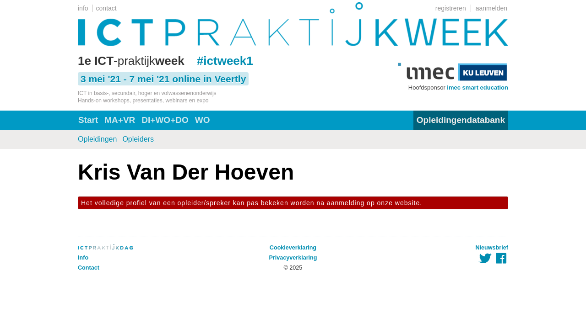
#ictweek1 (225, 61)
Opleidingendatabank (461, 120)
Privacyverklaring (293, 258)
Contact (88, 268)
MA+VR (119, 120)
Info (83, 258)
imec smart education (477, 87)
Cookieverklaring (293, 247)
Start (88, 120)
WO (202, 120)
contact (106, 8)
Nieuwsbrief (492, 247)
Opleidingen (97, 139)
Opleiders (137, 139)
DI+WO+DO (164, 120)
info (83, 8)
